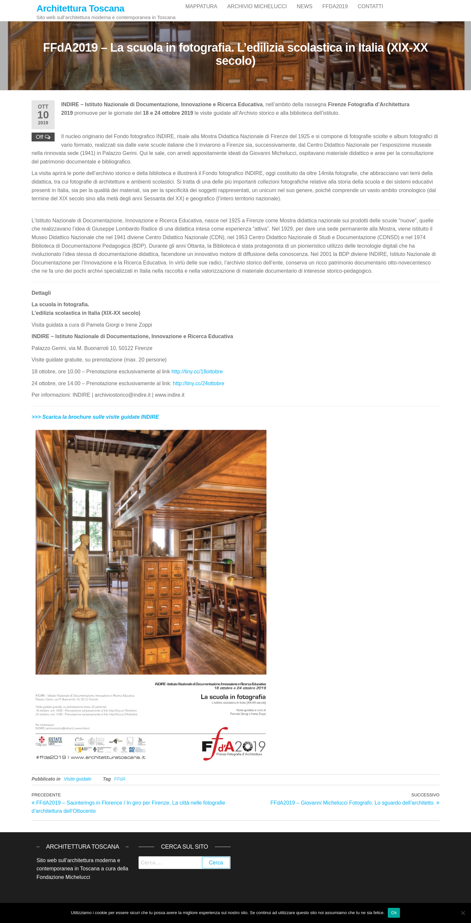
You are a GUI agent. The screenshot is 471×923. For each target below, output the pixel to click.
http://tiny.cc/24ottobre (198, 388)
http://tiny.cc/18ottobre (197, 377)
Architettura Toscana (80, 8)
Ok (394, 912)
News (304, 13)
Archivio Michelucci (257, 13)
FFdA (119, 784)
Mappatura (201, 13)
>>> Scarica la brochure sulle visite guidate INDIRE (95, 422)
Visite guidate (77, 784)
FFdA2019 (335, 13)
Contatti (370, 13)
